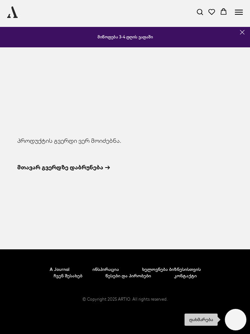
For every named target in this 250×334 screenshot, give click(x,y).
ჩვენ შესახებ (68, 275)
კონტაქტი (185, 275)
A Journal (59, 269)
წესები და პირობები (128, 275)
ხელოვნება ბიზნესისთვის (171, 269)
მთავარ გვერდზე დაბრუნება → (63, 167)
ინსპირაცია (105, 269)
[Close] (242, 32)
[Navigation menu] (239, 12)
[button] (199, 11)
